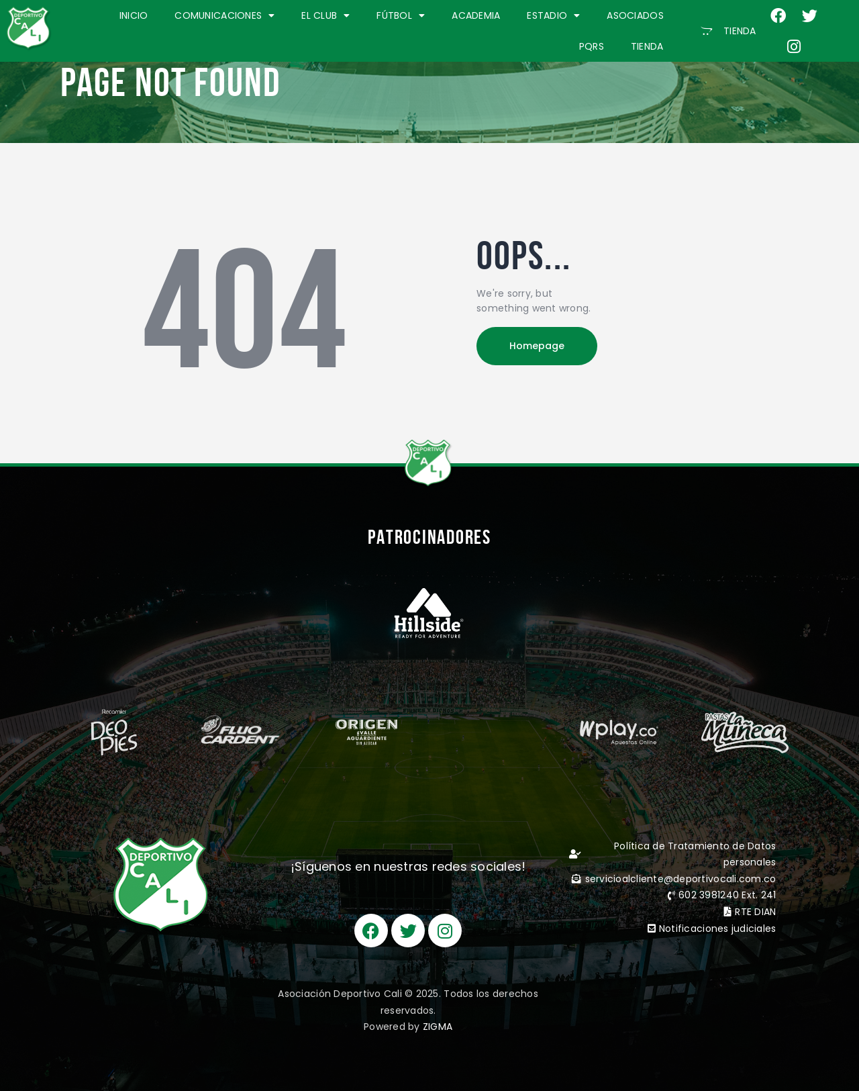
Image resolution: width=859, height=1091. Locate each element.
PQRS (591, 46)
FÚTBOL (400, 15)
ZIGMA (437, 1026)
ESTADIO (553, 15)
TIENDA (647, 46)
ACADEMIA (476, 15)
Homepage (536, 345)
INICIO (133, 15)
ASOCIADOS (635, 15)
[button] (728, 30)
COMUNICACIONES (224, 15)
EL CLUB (325, 15)
